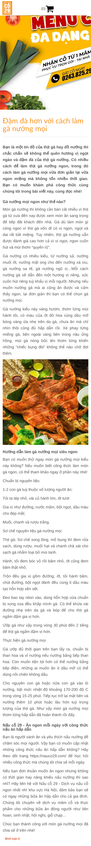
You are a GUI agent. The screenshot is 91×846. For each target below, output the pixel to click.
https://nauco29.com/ (48, 756)
